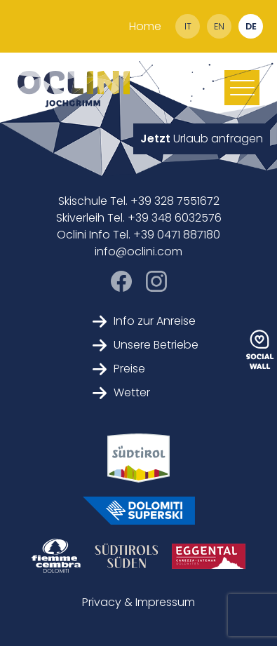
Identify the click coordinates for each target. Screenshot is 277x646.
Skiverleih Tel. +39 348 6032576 (139, 218)
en (219, 26)
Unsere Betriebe (145, 345)
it (187, 26)
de (251, 26)
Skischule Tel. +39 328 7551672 (138, 201)
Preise (119, 369)
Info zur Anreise (144, 321)
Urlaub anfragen (201, 138)
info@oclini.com (138, 251)
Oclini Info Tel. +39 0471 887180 (138, 235)
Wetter (121, 392)
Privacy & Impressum (138, 602)
